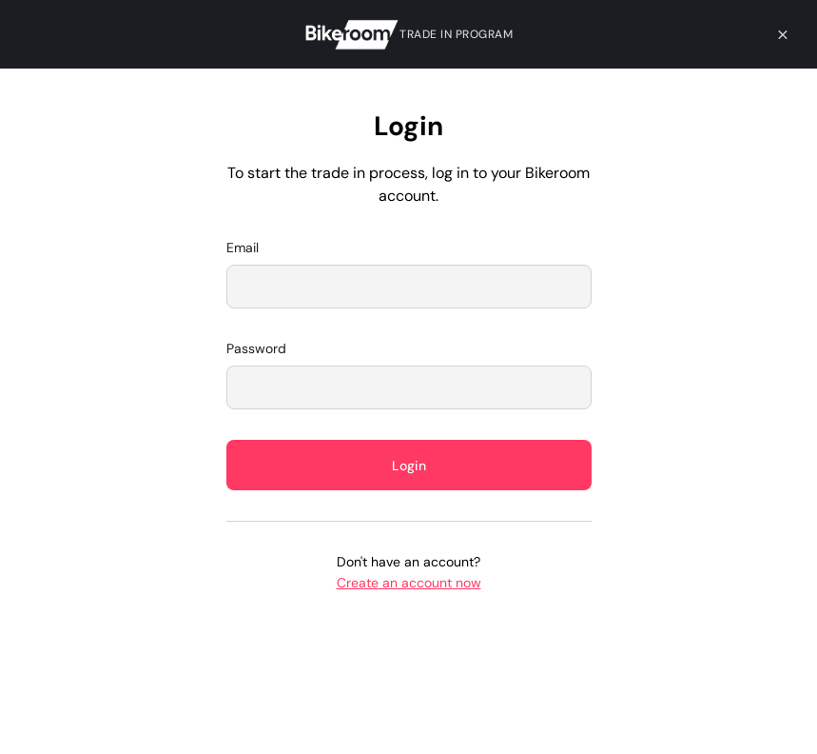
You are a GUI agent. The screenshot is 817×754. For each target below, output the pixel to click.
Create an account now (409, 582)
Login (409, 465)
